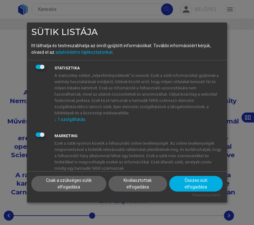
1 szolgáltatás (69, 119)
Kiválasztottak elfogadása (138, 183)
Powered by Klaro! (206, 195)
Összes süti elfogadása (196, 183)
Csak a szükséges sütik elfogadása (69, 183)
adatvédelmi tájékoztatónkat (84, 52)
